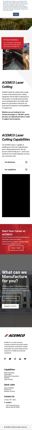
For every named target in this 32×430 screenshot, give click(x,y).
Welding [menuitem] (6, 378)
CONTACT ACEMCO (10, 298)
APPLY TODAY (16, 248)
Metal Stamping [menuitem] (9, 373)
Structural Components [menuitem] (11, 376)
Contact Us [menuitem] (7, 389)
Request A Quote (10, 306)
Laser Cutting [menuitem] (8, 379)
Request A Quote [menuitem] (9, 391)
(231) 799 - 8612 (11, 400)
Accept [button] (16, 14)
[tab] (16, 162)
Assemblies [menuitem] (7, 374)
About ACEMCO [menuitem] (9, 388)
